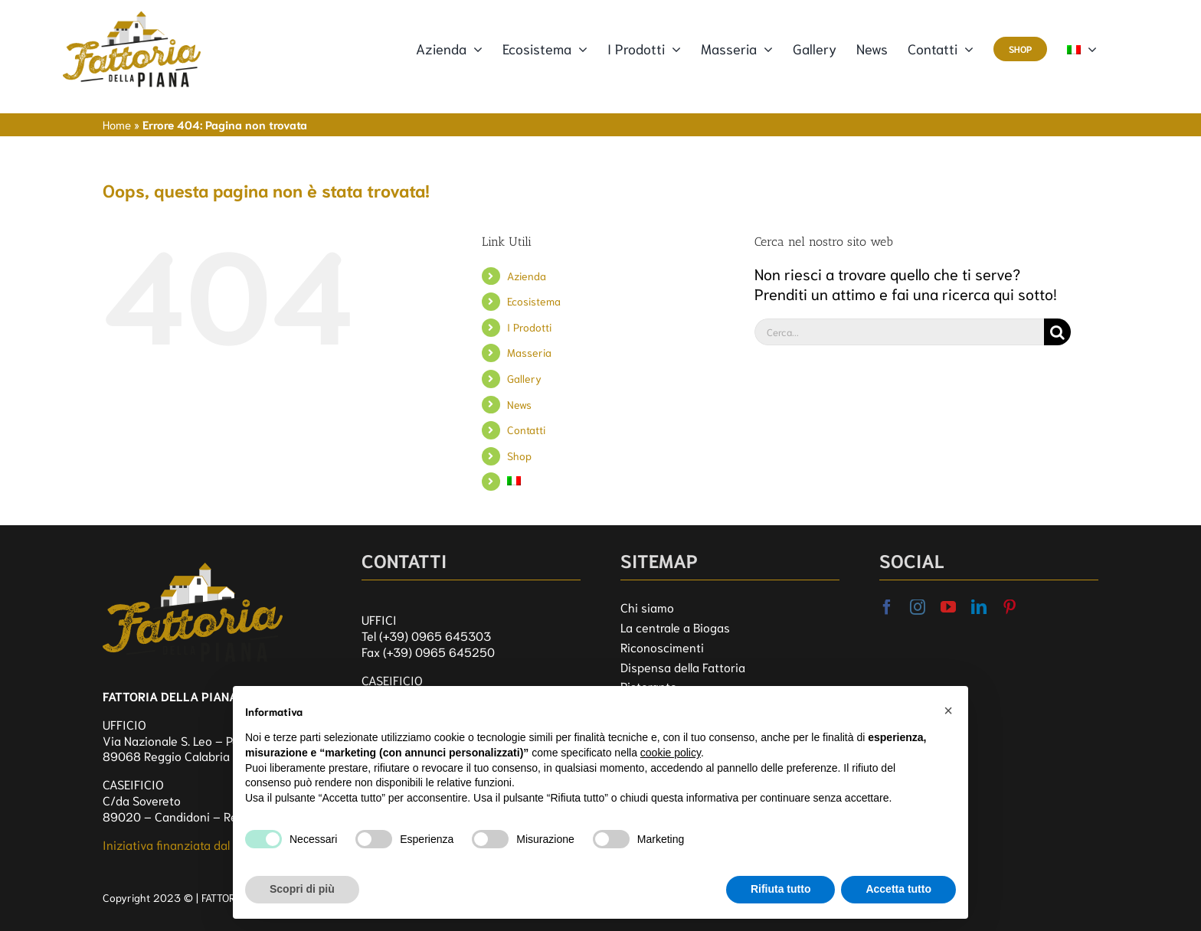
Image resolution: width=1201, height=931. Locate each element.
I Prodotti (529, 327)
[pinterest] (1009, 607)
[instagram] (917, 607)
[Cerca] (1057, 331)
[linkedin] (979, 607)
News (519, 404)
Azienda (526, 276)
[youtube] (948, 607)
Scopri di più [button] (302, 889)
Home (117, 124)
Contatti (526, 429)
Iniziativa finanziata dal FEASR (185, 844)
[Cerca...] (899, 331)
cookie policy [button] (670, 752)
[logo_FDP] (193, 556)
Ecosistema (534, 301)
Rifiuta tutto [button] (781, 889)
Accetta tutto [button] (898, 889)
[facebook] (887, 607)
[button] (948, 710)
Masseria (529, 352)
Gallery (524, 378)
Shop (519, 455)
